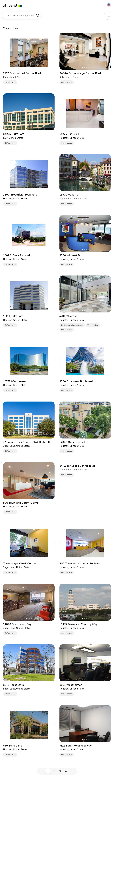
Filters (108, 16)
